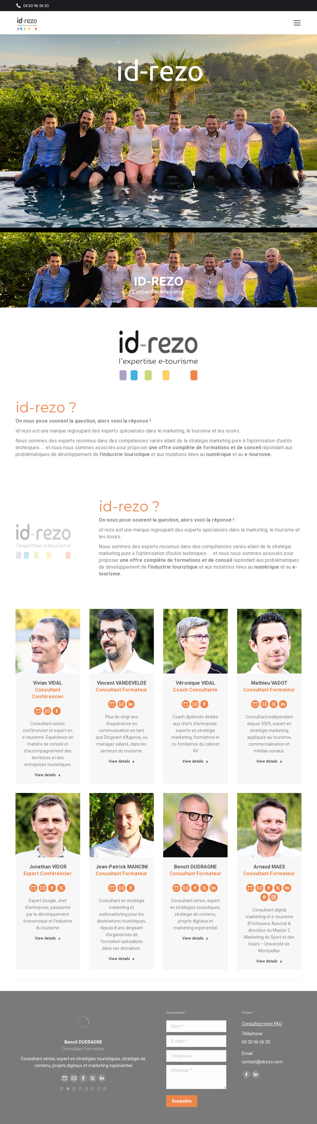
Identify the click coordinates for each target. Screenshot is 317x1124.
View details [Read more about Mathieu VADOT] (269, 761)
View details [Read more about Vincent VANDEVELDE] (122, 761)
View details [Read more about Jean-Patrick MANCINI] (122, 959)
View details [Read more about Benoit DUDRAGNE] (195, 938)
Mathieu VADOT (269, 683)
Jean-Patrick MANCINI (122, 867)
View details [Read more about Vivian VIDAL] (48, 775)
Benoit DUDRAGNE (195, 867)
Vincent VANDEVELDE (121, 683)
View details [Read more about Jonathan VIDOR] (48, 938)
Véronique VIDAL (195, 683)
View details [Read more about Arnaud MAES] (269, 961)
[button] (61, 1095)
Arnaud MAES (269, 867)
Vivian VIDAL (47, 683)
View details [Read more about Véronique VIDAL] (195, 761)
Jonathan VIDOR (48, 867)
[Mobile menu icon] (297, 23)
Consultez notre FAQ (262, 1023)
